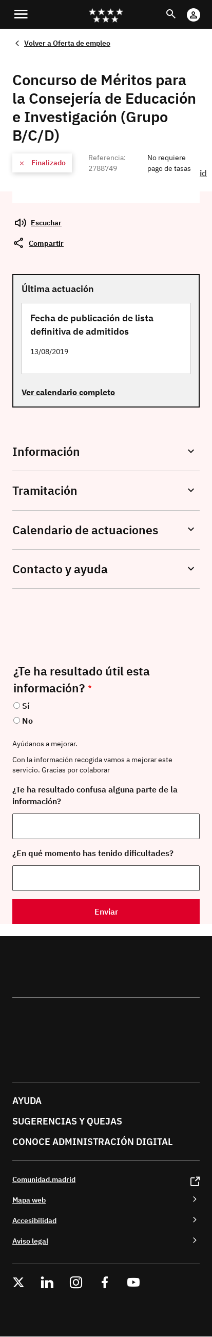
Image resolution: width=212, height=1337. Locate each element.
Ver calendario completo (68, 392)
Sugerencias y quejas (67, 1121)
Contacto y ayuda (60, 569)
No (27, 720)
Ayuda (27, 1101)
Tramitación (45, 490)
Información (46, 451)
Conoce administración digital (92, 1142)
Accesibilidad (34, 1220)
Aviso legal (30, 1241)
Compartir (46, 243)
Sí (25, 706)
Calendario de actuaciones (85, 530)
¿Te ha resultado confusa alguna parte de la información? (95, 795)
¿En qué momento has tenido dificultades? (93, 853)
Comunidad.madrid (43, 1179)
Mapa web (29, 1200)
